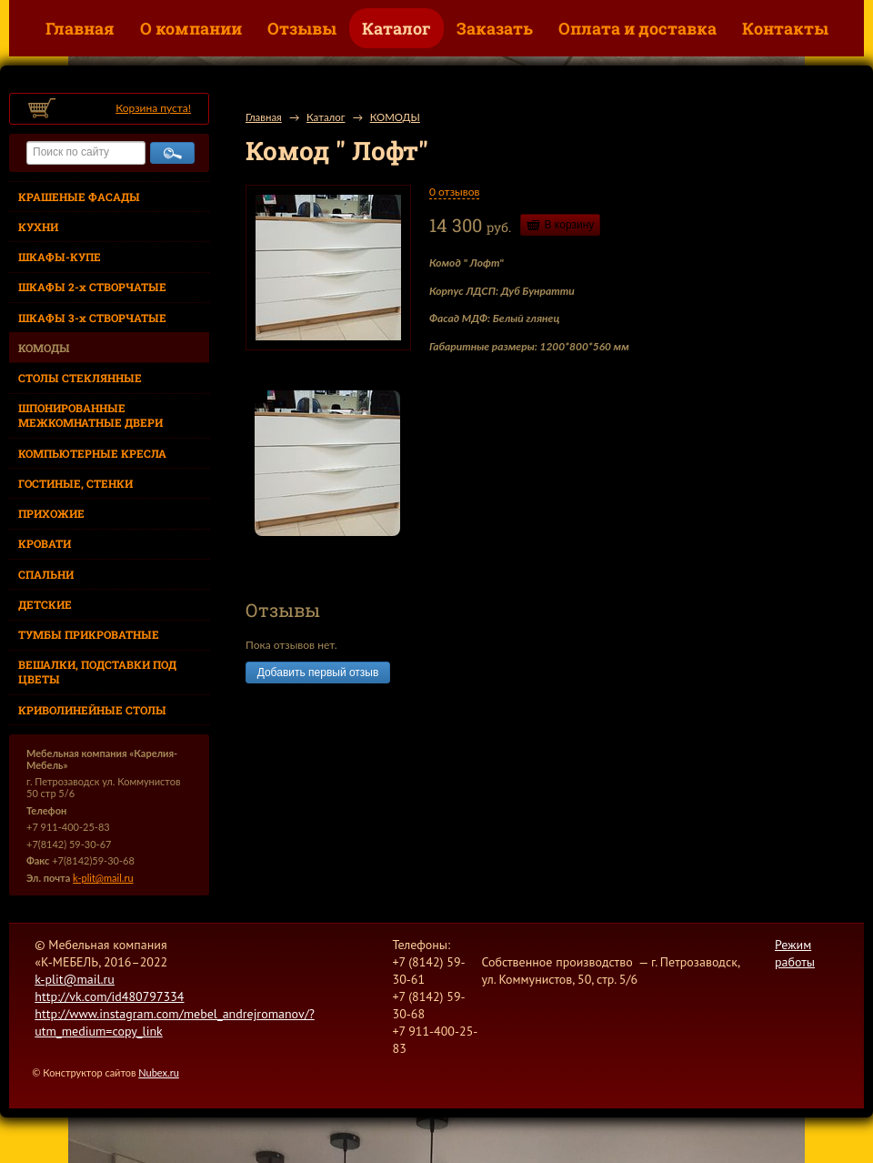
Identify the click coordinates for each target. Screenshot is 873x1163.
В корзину (570, 224)
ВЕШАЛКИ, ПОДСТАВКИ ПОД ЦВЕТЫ (97, 671)
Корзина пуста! (153, 108)
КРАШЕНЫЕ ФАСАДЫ (79, 196)
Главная (80, 28)
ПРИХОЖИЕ (51, 513)
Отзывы (301, 28)
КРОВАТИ (44, 543)
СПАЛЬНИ (46, 574)
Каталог (396, 28)
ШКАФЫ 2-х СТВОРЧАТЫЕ (92, 286)
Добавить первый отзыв (318, 672)
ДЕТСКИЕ (45, 604)
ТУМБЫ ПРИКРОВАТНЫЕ (88, 634)
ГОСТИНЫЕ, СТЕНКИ (75, 483)
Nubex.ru (158, 1072)
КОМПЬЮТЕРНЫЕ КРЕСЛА (92, 453)
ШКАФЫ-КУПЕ (59, 256)
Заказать (495, 28)
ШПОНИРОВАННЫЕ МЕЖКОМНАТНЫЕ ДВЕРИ (90, 415)
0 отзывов (454, 191)
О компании (191, 28)
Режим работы (795, 953)
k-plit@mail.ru (103, 878)
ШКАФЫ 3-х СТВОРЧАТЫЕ (92, 317)
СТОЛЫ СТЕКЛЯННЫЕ (80, 377)
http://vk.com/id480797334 (109, 996)
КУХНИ (38, 226)
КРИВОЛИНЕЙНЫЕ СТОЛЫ (92, 710)
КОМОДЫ (44, 347)
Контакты (785, 28)
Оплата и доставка (637, 28)
